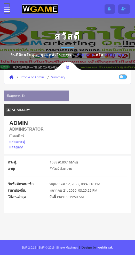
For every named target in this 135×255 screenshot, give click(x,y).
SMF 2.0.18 (28, 247)
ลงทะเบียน (114, 54)
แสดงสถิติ (16, 147)
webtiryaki (106, 247)
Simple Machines (67, 247)
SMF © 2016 (46, 247)
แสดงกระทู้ (17, 141)
